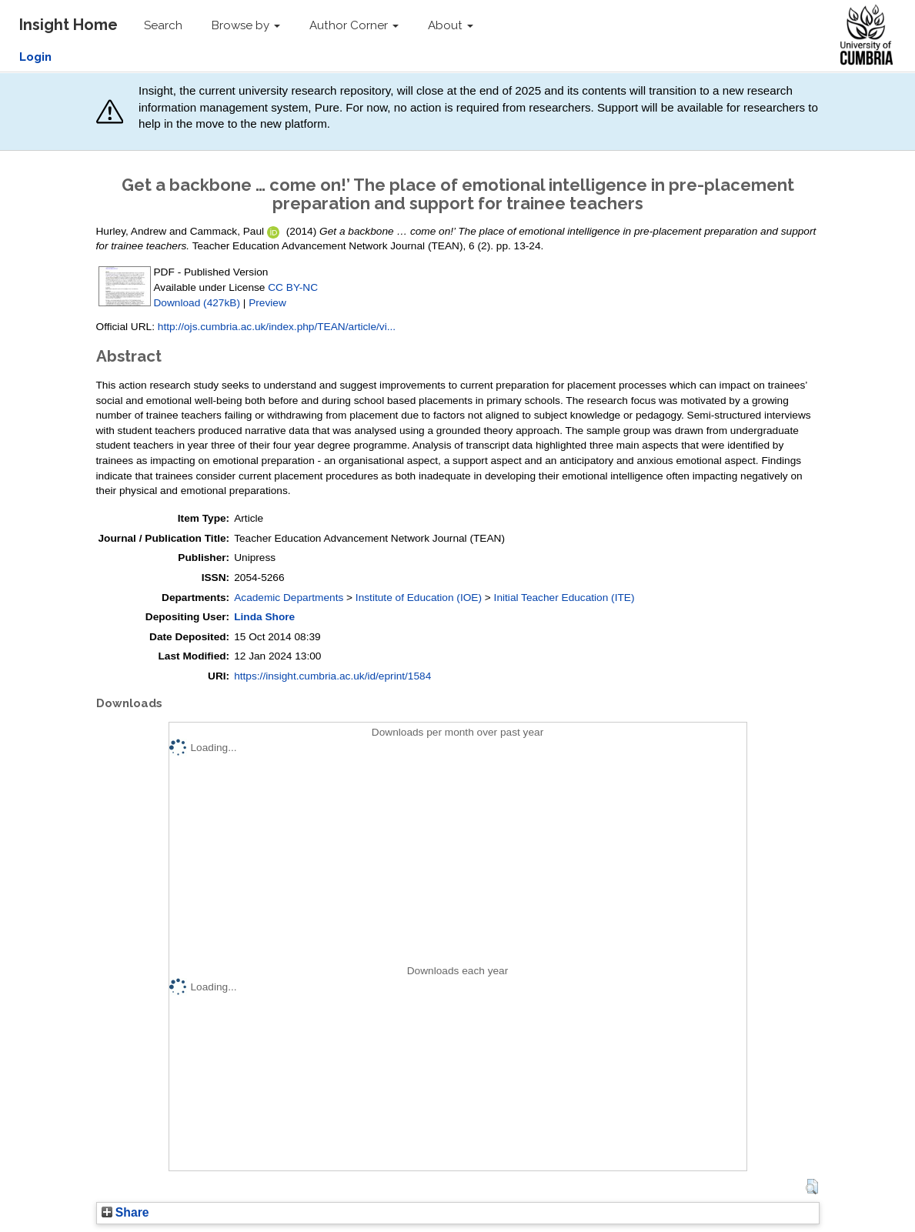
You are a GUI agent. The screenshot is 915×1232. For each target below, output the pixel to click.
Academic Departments (288, 597)
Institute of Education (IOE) (419, 597)
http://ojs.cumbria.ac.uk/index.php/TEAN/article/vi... (277, 326)
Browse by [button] (246, 25)
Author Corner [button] (354, 25)
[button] (811, 1186)
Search (163, 25)
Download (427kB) (197, 303)
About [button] (450, 25)
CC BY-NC (293, 287)
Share (125, 1212)
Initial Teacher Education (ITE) (564, 597)
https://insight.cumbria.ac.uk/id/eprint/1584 (332, 676)
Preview (267, 303)
